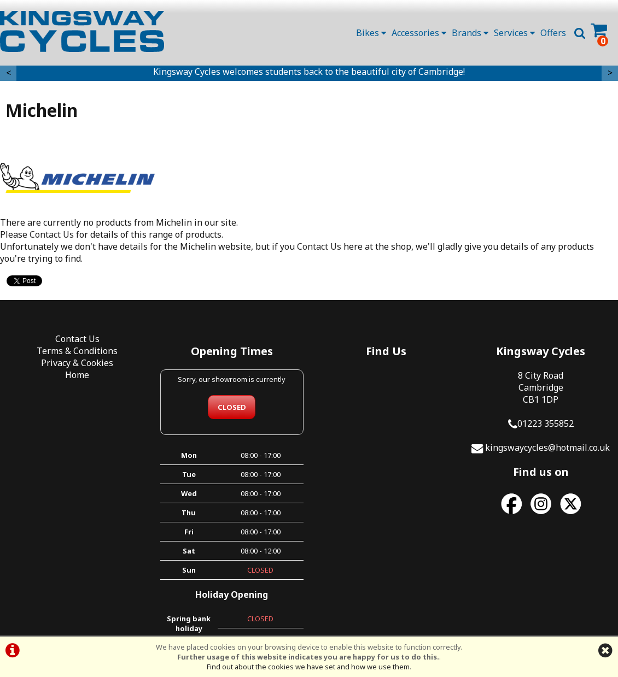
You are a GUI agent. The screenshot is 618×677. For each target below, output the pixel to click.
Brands (470, 33)
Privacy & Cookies (77, 363)
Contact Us (52, 234)
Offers (553, 33)
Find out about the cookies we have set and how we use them (308, 667)
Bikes (371, 33)
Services (514, 33)
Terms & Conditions (77, 351)
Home (77, 375)
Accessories (419, 33)
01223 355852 (545, 423)
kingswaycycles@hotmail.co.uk (547, 447)
